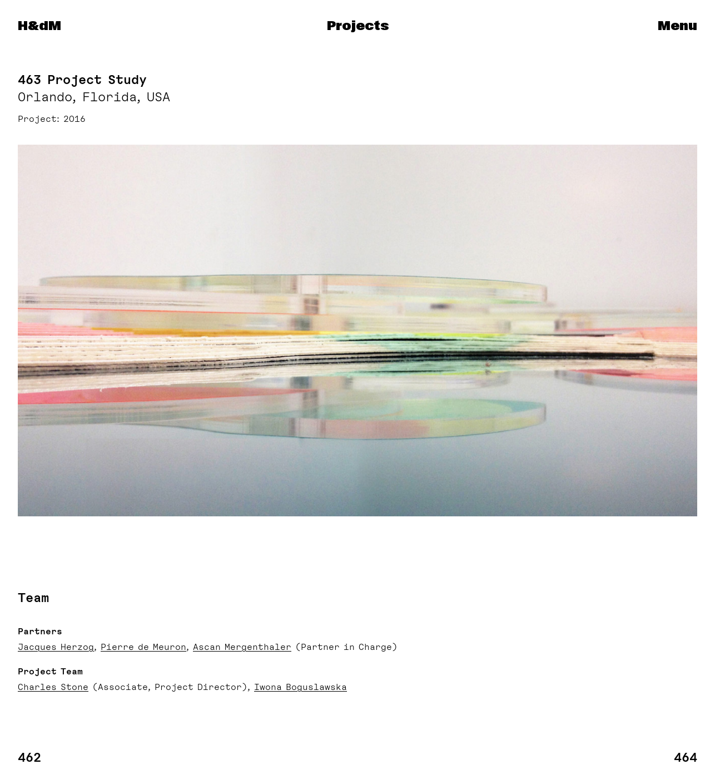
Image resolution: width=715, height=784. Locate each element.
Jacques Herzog (56, 647)
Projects (358, 26)
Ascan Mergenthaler (242, 647)
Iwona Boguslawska (300, 687)
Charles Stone (53, 687)
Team (33, 597)
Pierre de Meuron (143, 647)
